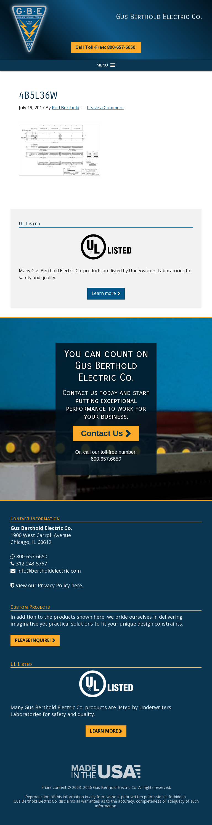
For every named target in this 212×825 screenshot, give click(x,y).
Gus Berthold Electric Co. (159, 17)
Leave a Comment (105, 108)
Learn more (104, 293)
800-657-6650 (31, 556)
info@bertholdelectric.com (49, 570)
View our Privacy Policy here (49, 585)
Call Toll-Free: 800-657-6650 (105, 47)
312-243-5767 (31, 563)
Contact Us (102, 433)
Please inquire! (33, 640)
